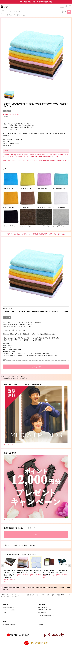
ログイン (36, 534)
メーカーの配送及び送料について (46, 615)
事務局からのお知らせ (8, 607)
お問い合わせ (41, 624)
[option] (36, 55)
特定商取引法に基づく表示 (44, 610)
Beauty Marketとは (42, 607)
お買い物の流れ (42, 612)
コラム (4, 612)
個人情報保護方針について (9, 624)
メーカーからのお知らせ (9, 610)
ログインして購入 (36, 367)
